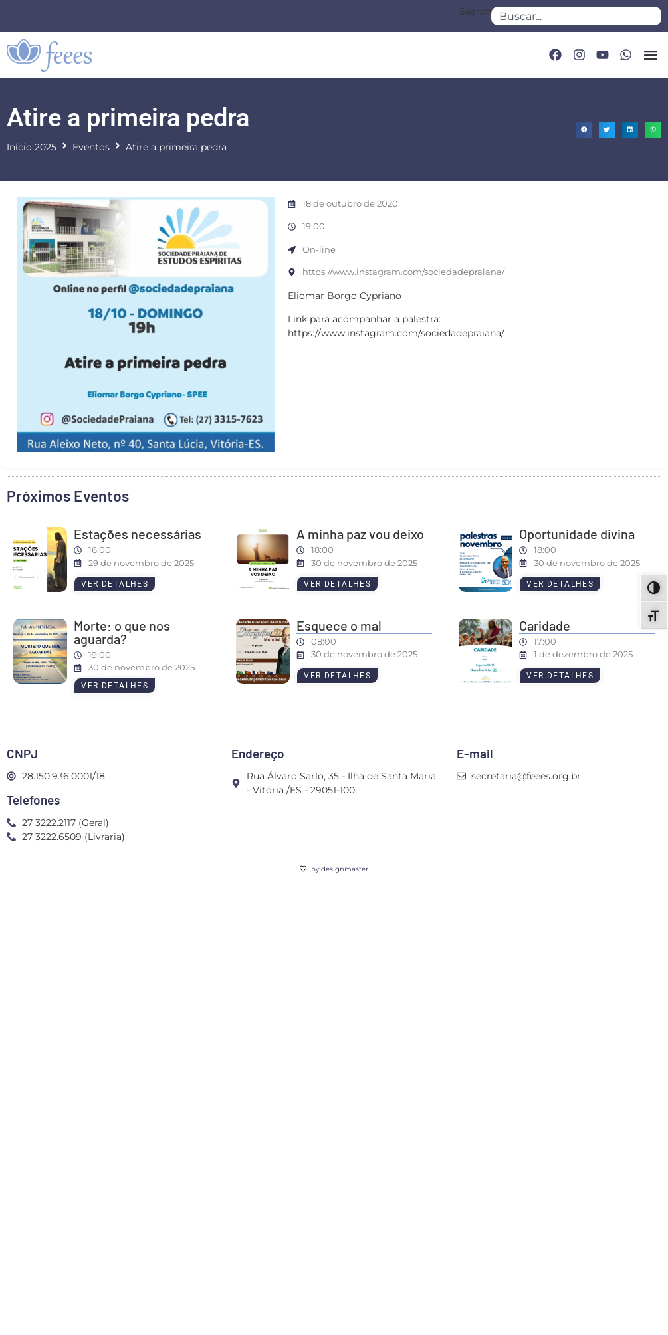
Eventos (91, 147)
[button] (650, 55)
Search (475, 12)
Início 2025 (31, 147)
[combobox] (576, 16)
